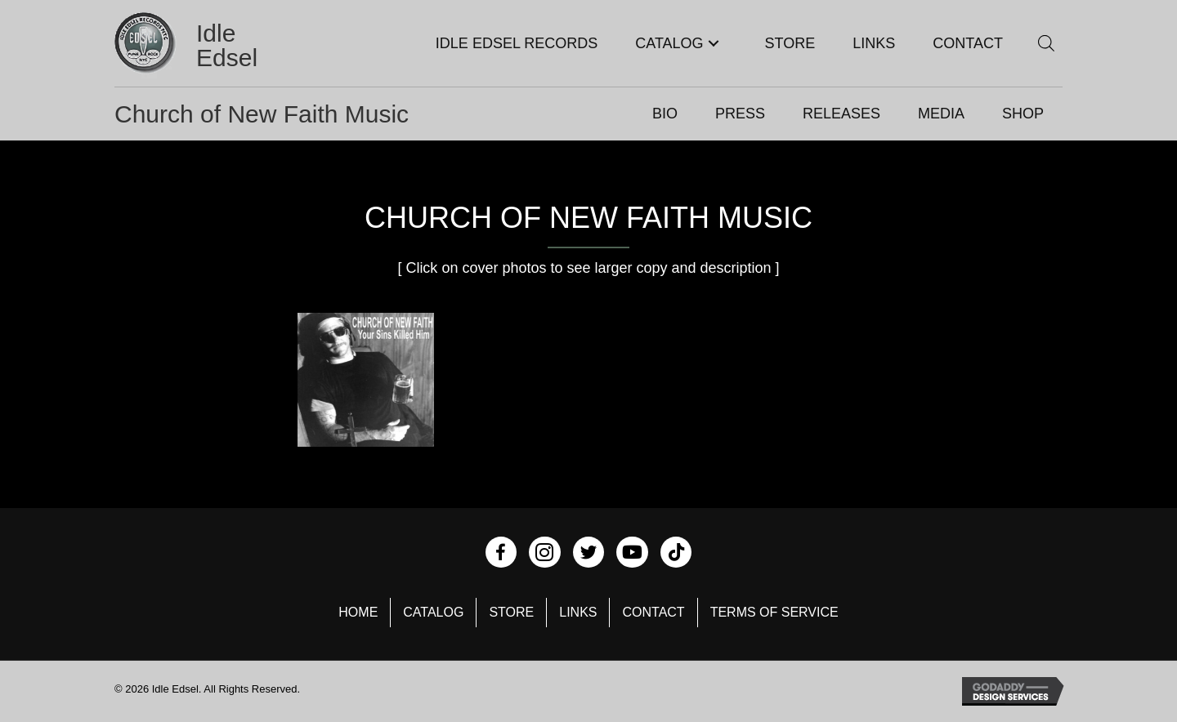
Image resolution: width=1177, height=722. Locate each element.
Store (511, 612)
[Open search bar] (1046, 43)
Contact (653, 612)
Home (358, 612)
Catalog (433, 612)
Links (578, 612)
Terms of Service (774, 612)
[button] (714, 44)
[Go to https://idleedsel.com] (207, 45)
